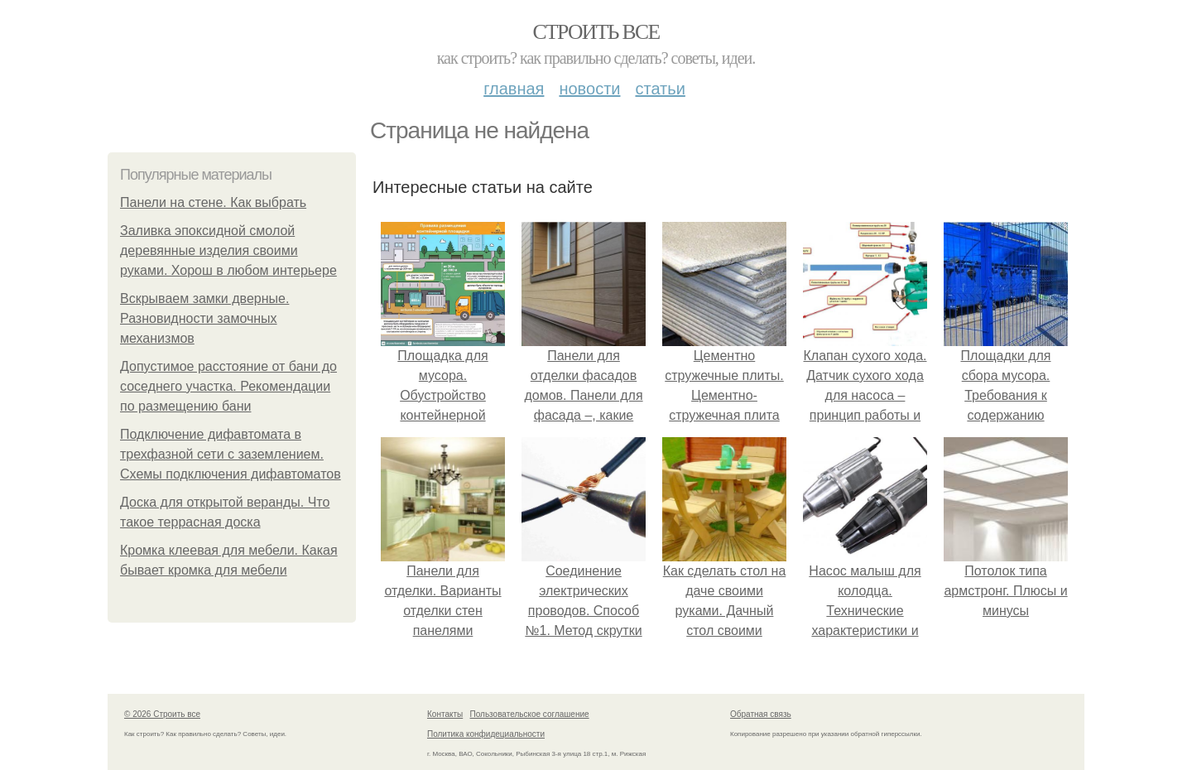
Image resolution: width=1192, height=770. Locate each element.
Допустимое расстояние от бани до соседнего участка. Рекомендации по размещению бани (228, 386)
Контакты (445, 714)
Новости (589, 88)
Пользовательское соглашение (529, 714)
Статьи (660, 88)
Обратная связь (760, 714)
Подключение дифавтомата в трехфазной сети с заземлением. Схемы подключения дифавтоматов (230, 454)
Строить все (595, 32)
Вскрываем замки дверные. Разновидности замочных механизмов (204, 318)
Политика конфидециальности (486, 734)
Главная (513, 88)
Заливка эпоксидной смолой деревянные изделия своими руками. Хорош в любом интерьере (228, 250)
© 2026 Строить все (162, 714)
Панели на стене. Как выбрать (213, 202)
